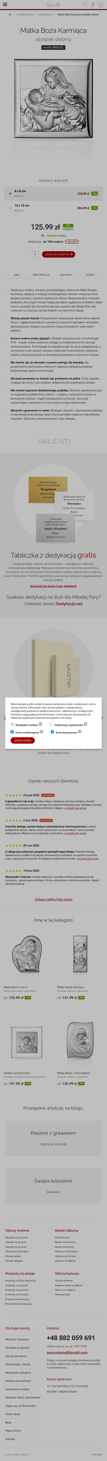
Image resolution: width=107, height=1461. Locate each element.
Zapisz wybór (22, 740)
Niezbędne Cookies (29, 725)
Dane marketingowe (29, 733)
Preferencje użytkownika (71, 725)
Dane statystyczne (68, 733)
